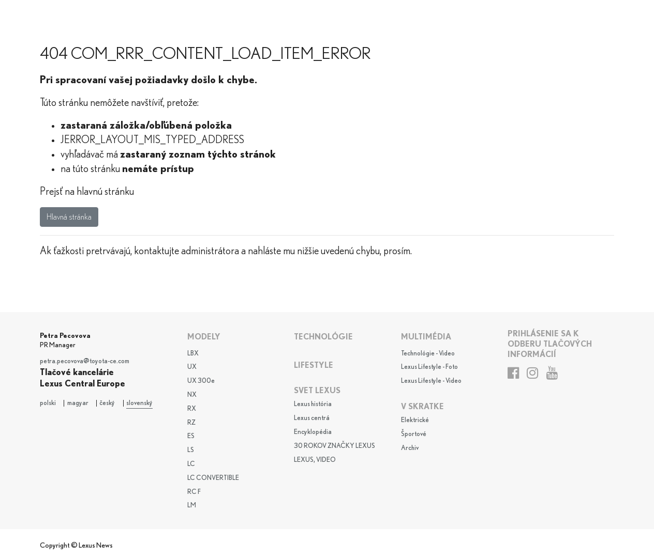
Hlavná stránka (69, 217)
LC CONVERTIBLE (213, 478)
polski (48, 403)
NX (192, 395)
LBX (193, 353)
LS (190, 450)
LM (191, 505)
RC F (194, 492)
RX (191, 409)
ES (191, 436)
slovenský (139, 403)
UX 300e (201, 381)
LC (191, 464)
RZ (191, 423)
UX (192, 367)
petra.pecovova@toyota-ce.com (84, 361)
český (107, 403)
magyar (77, 403)
